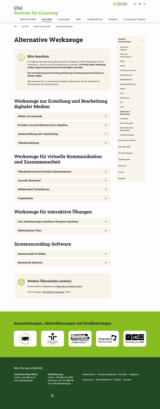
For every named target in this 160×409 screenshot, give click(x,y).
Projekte (113, 19)
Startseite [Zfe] (28, 19)
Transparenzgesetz (107, 374)
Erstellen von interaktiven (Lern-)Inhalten (43, 125)
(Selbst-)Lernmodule (30, 116)
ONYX (122, 66)
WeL (78, 19)
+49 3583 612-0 (29, 377)
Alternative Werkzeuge (125, 113)
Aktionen (122, 166)
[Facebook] (16, 395)
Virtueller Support (124, 48)
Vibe (122, 107)
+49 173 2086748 (66, 380)
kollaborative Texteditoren (33, 189)
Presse (117, 379)
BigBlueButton (126, 80)
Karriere (127, 379)
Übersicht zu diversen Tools (68, 286)
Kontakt (121, 179)
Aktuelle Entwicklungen (124, 40)
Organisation (25, 198)
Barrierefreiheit (104, 379)
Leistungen (64, 19)
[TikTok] (47, 395)
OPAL (122, 61)
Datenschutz (88, 374)
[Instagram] (41, 395)
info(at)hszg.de (26, 380)
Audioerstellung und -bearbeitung (38, 134)
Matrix (123, 89)
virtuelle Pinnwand (29, 180)
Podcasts (124, 119)
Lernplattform (94, 19)
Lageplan (133, 374)
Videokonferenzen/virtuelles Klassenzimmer (44, 171)
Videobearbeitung (28, 142)
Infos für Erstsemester (126, 55)
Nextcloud (124, 98)
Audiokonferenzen (128, 84)
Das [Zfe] (47, 19)
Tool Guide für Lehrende (53, 292)
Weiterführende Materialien (126, 129)
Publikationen (124, 160)
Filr (121, 102)
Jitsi (122, 93)
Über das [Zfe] (124, 147)
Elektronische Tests (29, 230)
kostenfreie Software (30, 262)
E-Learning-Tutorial (134, 19)
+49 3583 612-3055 (64, 377)
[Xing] (29, 395)
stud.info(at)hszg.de (62, 383)
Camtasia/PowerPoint (128, 70)
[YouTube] (35, 395)
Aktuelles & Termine (127, 140)
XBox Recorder (126, 123)
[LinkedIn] (22, 395)
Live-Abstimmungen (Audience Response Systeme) (48, 221)
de (135, 4)
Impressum (88, 379)
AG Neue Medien (125, 153)
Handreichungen (127, 135)
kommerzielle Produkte (32, 253)
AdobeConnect (126, 75)
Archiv (121, 172)
